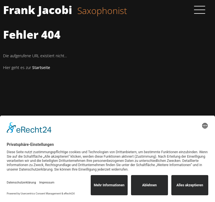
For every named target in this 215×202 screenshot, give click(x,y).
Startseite (41, 67)
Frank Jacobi (37, 10)
